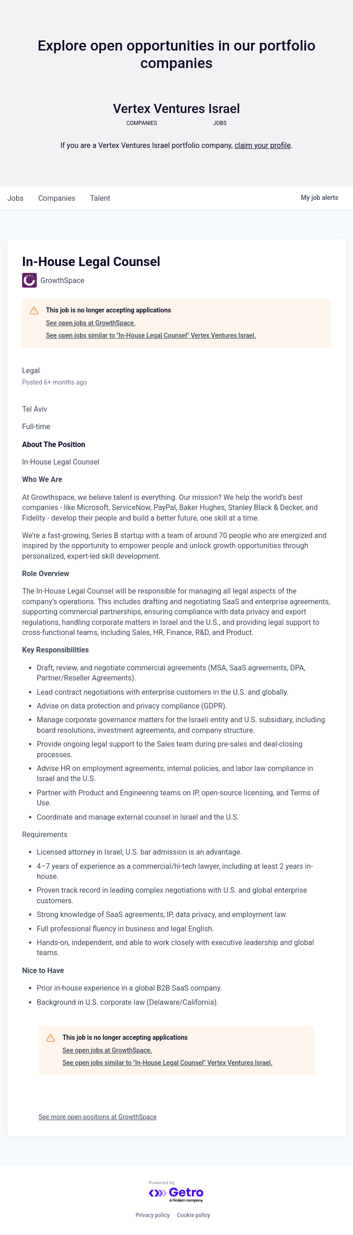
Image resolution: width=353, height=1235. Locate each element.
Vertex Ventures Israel (176, 108)
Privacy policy (153, 1215)
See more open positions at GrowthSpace (98, 1117)
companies (56, 198)
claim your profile (262, 145)
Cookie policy (193, 1215)
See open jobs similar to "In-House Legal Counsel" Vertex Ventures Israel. (151, 335)
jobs (15, 198)
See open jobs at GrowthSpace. (91, 323)
